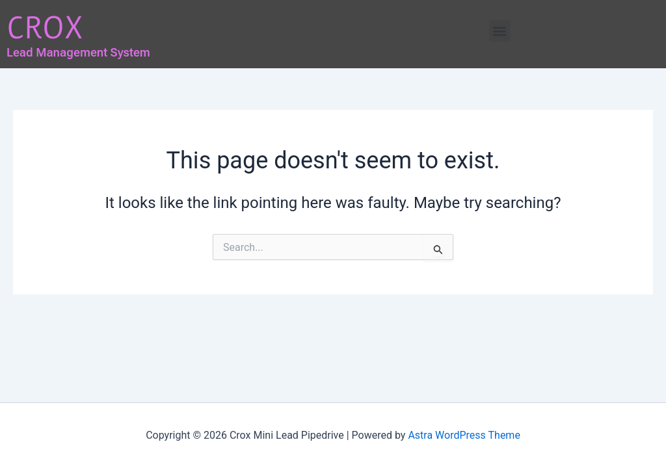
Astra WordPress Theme (464, 435)
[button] (500, 31)
